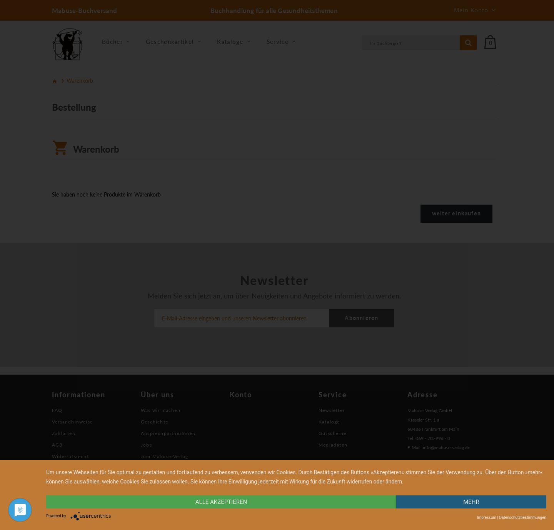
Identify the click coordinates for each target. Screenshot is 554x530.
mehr (471, 501)
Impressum (486, 517)
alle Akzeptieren (221, 501)
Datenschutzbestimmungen (522, 517)
